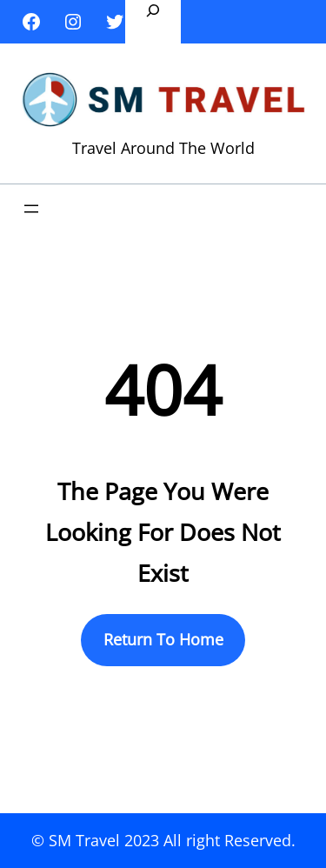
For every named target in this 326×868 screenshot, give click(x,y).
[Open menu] (31, 208)
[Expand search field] (153, 21)
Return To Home (163, 639)
